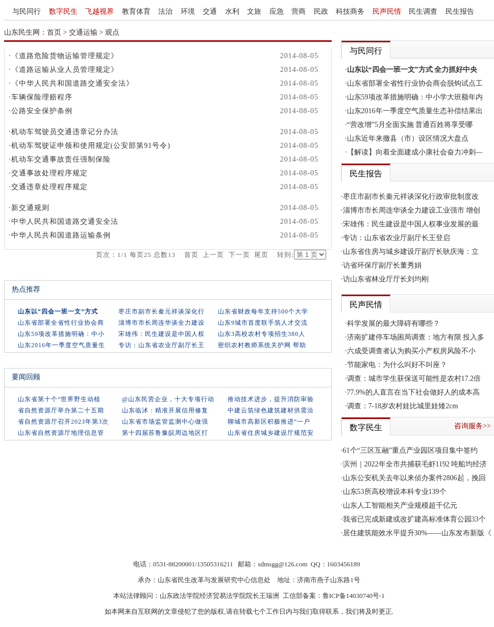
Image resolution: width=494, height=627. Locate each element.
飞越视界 (99, 11)
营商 (298, 11)
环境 (188, 11)
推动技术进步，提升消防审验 (271, 399)
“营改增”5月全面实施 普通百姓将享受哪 (410, 124)
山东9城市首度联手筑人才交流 (263, 322)
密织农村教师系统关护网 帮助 (262, 345)
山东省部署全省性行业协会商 (61, 322)
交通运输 (83, 32)
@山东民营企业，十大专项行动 (168, 399)
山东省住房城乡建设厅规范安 (271, 432)
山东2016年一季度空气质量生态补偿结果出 (415, 111)
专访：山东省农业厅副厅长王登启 (396, 238)
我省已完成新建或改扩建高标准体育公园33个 (414, 519)
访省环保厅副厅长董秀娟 (382, 265)
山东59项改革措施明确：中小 (61, 333)
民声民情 (387, 11)
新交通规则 (30, 208)
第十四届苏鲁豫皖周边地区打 (165, 432)
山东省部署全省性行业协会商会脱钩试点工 (415, 83)
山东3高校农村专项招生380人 (261, 333)
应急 (276, 11)
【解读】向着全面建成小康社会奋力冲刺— (415, 152)
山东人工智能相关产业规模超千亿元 (400, 505)
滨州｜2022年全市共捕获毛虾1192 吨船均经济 (415, 464)
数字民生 (63, 11)
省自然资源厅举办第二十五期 (61, 410)
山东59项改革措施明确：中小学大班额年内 (415, 97)
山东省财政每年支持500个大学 (263, 311)
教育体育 (136, 11)
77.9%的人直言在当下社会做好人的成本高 (413, 392)
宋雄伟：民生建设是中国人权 (161, 333)
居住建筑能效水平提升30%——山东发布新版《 (417, 533)
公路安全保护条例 (41, 111)
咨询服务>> (472, 426)
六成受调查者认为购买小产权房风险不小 (411, 351)
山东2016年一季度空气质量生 (61, 345)
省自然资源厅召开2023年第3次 (63, 421)
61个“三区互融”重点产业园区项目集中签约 (410, 450)
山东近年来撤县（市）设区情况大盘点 (407, 138)
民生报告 (460, 11)
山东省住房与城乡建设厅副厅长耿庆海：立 (411, 251)
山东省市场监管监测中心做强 (165, 421)
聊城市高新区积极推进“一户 (269, 421)
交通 (210, 11)
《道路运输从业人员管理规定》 (64, 69)
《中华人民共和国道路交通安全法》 (72, 83)
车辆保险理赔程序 (41, 97)
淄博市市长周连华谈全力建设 (161, 322)
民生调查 (423, 11)
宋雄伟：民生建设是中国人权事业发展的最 (411, 224)
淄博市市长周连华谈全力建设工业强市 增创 (412, 210)
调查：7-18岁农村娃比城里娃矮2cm (402, 406)
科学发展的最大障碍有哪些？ (393, 323)
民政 (321, 11)
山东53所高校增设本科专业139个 (395, 491)
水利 (232, 11)
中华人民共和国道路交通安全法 (64, 221)
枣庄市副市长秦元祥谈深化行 (161, 311)
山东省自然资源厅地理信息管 (61, 432)
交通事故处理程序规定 (49, 173)
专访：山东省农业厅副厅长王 (161, 345)
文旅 (254, 11)
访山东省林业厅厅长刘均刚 (386, 279)
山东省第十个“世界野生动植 (59, 399)
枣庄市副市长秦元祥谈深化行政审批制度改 (411, 196)
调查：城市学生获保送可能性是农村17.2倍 (414, 378)
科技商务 (350, 11)
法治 (165, 11)
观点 (112, 32)
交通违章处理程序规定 (49, 187)
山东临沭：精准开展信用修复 (165, 410)
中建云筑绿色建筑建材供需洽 (271, 410)
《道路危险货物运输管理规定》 (64, 56)
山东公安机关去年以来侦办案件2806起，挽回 (414, 478)
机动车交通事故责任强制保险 (61, 159)
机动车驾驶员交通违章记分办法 (64, 132)
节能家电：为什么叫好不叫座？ (397, 365)
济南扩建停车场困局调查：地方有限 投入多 (416, 337)
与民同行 (26, 11)
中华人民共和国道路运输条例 (61, 235)
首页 (54, 32)
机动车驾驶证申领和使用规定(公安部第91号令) (90, 145)
